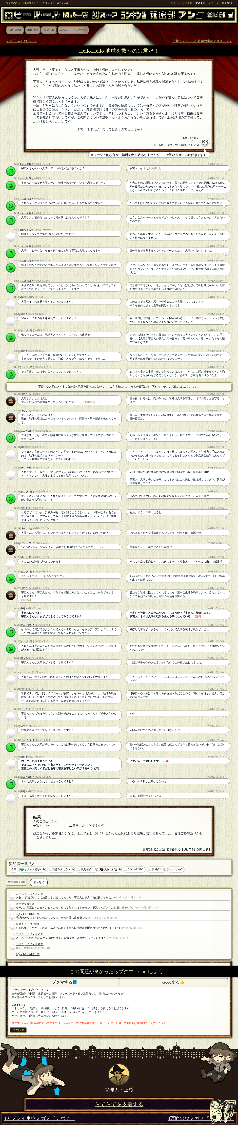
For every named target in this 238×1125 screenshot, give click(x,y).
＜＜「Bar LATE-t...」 (21, 41)
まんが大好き (27, 164)
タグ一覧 (49, 29)
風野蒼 (23, 297)
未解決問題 (15, 29)
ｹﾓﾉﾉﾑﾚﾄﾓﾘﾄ (26, 467)
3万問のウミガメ (201, 1118)
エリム (24, 658)
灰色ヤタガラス (28, 229)
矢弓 (23, 608)
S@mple (20, 914)
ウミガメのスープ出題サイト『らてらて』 (28, 2)
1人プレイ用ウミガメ (39, 1118)
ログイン (213, 2)
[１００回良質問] (34, 893)
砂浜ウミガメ (180, 849)
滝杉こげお (26, 394)
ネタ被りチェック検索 (73, 29)
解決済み (32, 29)
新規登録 (226, 2)
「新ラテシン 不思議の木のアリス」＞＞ (202, 41)
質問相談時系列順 (16, 882)
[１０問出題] (201, 849)
